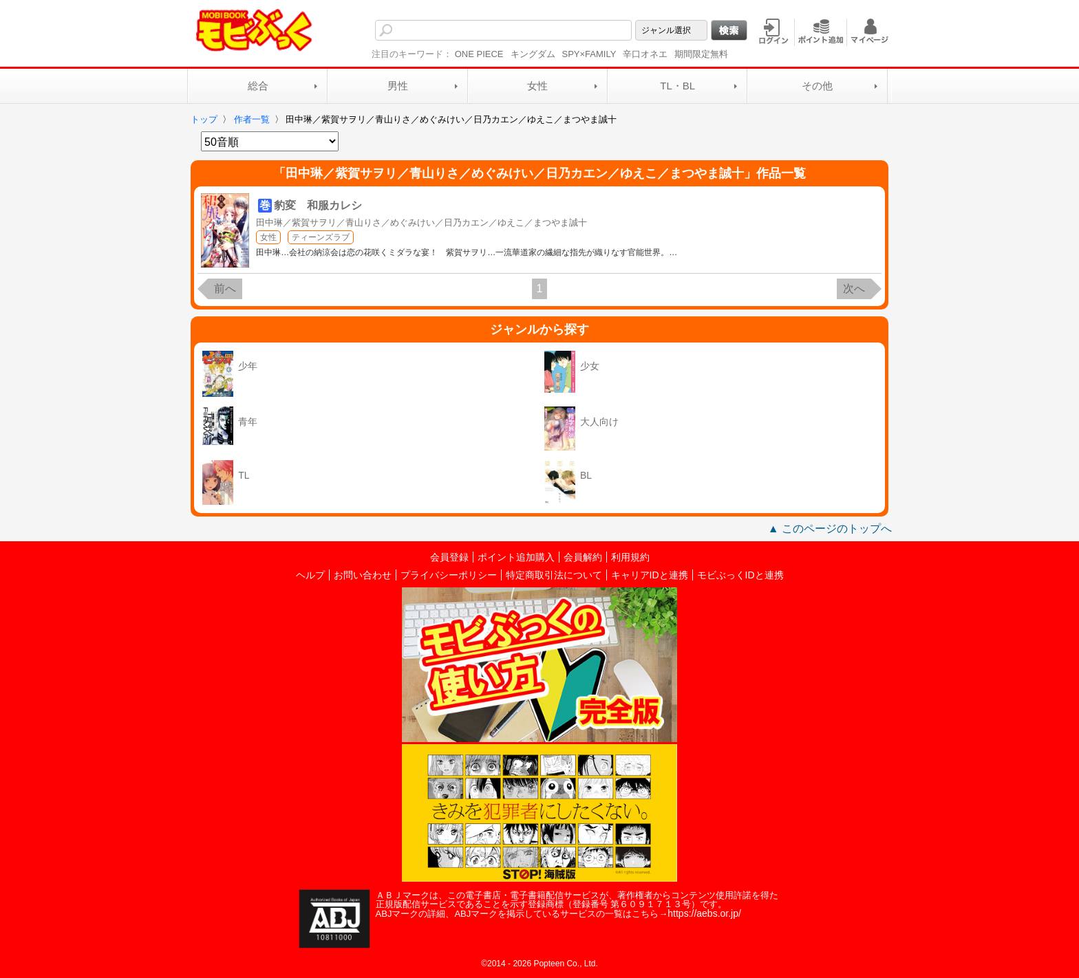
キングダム (533, 54)
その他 (817, 85)
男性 (397, 85)
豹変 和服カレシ (318, 205)
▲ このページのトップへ (830, 528)
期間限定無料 (701, 54)
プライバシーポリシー (448, 574)
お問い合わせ (363, 574)
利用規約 (630, 557)
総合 (258, 85)
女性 (537, 85)
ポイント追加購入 (516, 557)
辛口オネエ (645, 54)
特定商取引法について (554, 574)
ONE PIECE (479, 54)
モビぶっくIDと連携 (740, 574)
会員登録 (449, 557)
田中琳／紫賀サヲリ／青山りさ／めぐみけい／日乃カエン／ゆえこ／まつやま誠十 (421, 222)
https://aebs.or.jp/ (704, 913)
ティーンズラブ (321, 237)
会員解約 (583, 557)
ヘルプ (310, 574)
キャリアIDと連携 (649, 574)
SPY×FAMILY (589, 54)
